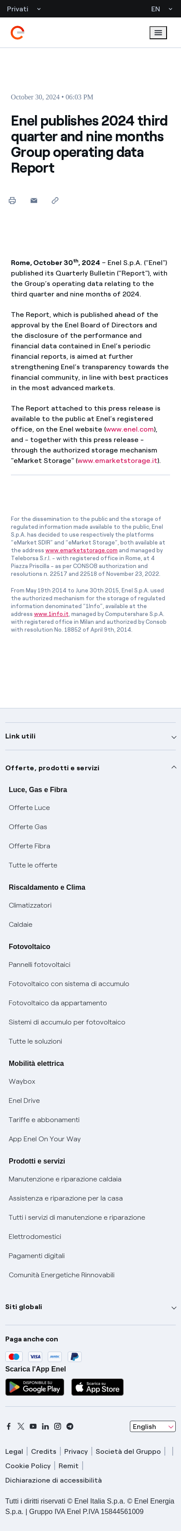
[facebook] (8, 1426)
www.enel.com (130, 429)
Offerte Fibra (29, 846)
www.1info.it (51, 614)
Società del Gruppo (128, 1451)
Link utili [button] (20, 736)
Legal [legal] (14, 1451)
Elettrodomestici (35, 1236)
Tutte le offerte (33, 865)
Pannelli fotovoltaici (39, 964)
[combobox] (153, 1426)
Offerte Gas (28, 827)
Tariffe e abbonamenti (44, 1120)
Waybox (22, 1081)
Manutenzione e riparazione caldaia (65, 1179)
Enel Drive (24, 1100)
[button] (34, 200)
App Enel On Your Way (45, 1139)
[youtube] (33, 1426)
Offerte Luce (29, 807)
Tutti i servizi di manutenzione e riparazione (77, 1217)
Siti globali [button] (23, 1307)
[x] (20, 1426)
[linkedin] (45, 1426)
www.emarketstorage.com (81, 550)
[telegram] (69, 1426)
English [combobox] (144, 1426)
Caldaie (20, 924)
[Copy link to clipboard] (55, 200)
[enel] (17, 33)
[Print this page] (12, 200)
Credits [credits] (43, 1451)
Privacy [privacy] (76, 1451)
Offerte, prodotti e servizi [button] (52, 768)
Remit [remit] (69, 1466)
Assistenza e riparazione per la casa (66, 1198)
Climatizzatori (30, 905)
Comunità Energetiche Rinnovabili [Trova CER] (62, 1275)
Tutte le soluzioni (35, 1041)
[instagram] (57, 1426)
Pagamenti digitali (37, 1256)
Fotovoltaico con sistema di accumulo (69, 984)
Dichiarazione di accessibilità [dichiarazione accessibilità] (53, 1480)
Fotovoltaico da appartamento (58, 1003)
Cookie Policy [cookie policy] (28, 1466)
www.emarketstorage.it (117, 460)
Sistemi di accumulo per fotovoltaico (67, 1022)
